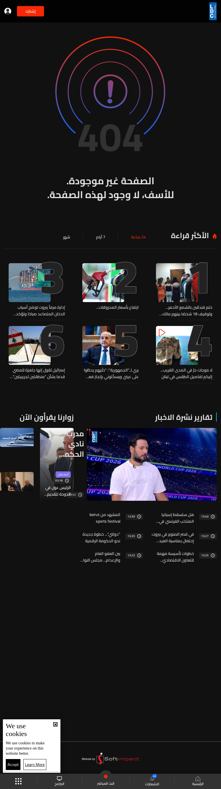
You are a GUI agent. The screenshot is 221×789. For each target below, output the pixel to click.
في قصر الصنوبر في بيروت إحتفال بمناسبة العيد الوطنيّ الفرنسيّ (173, 536)
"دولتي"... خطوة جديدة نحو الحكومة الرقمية (101, 536)
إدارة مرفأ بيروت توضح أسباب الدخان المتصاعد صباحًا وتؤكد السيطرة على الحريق (40, 310)
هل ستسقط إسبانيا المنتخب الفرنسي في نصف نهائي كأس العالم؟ (173, 517)
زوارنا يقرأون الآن (47, 416)
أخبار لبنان (63, 474)
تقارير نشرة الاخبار (183, 416)
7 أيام (100, 237)
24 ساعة (138, 237)
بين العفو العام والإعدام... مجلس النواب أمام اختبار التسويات (100, 555)
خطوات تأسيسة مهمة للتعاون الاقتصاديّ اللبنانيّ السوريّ (175, 555)
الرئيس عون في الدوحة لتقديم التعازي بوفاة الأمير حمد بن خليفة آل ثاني (58, 490)
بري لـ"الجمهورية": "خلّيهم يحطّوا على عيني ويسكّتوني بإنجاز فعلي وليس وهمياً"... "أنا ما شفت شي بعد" (111, 373)
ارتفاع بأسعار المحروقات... (117, 307)
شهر (66, 237)
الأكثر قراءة (190, 235)
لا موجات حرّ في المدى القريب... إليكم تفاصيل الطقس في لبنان (186, 373)
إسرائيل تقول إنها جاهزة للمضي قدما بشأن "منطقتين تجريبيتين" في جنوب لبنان (39, 373)
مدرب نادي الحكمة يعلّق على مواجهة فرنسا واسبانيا (70, 443)
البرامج (59, 781)
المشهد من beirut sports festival (104, 517)
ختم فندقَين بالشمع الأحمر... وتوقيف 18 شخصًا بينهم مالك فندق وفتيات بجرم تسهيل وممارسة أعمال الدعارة (187, 310)
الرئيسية (197, 781)
